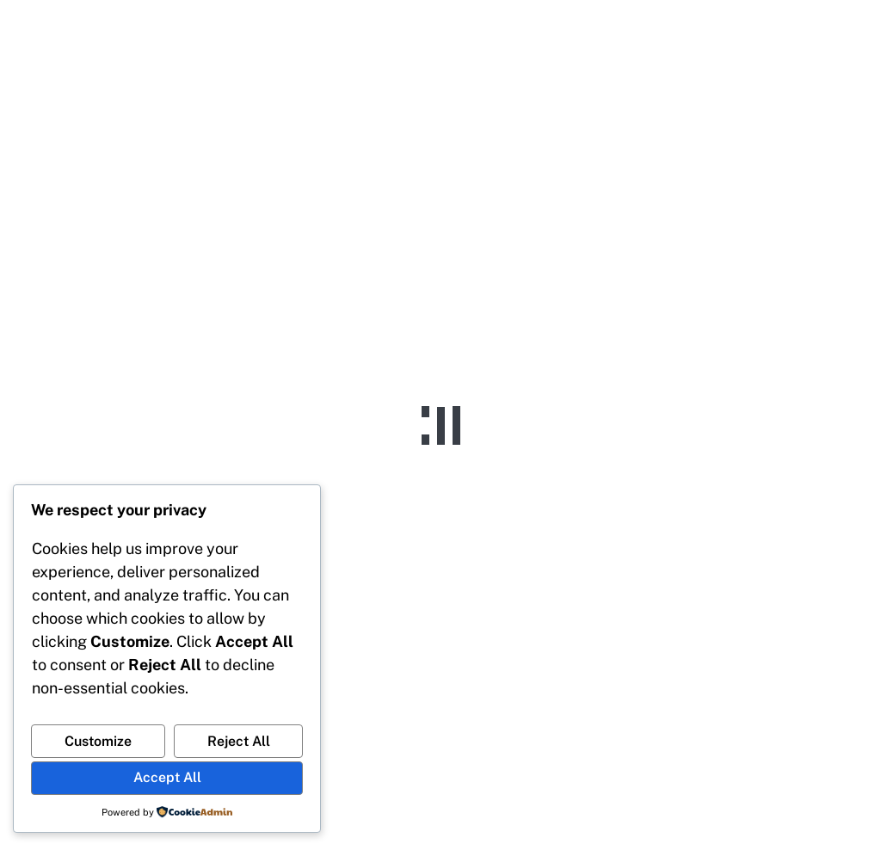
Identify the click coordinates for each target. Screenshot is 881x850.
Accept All (167, 777)
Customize (98, 741)
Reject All (238, 741)
